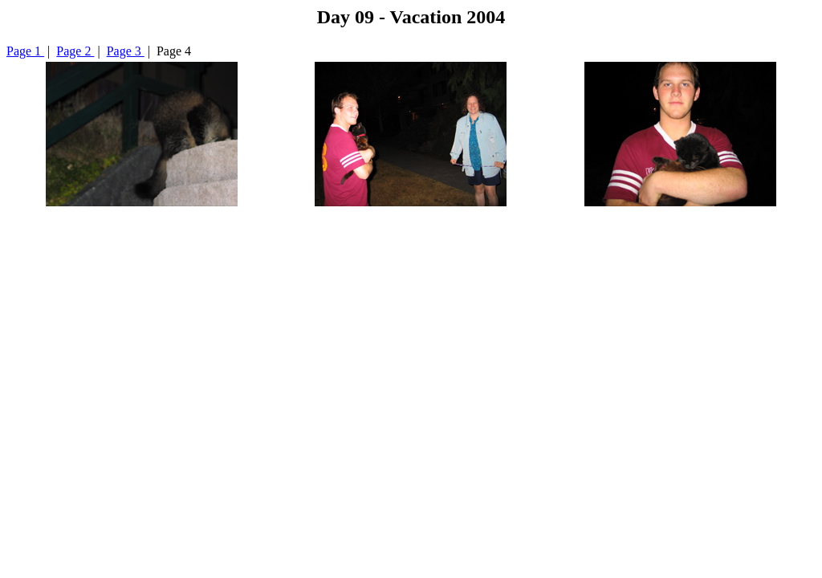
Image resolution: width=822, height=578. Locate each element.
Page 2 (75, 51)
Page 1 (25, 51)
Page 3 (125, 51)
